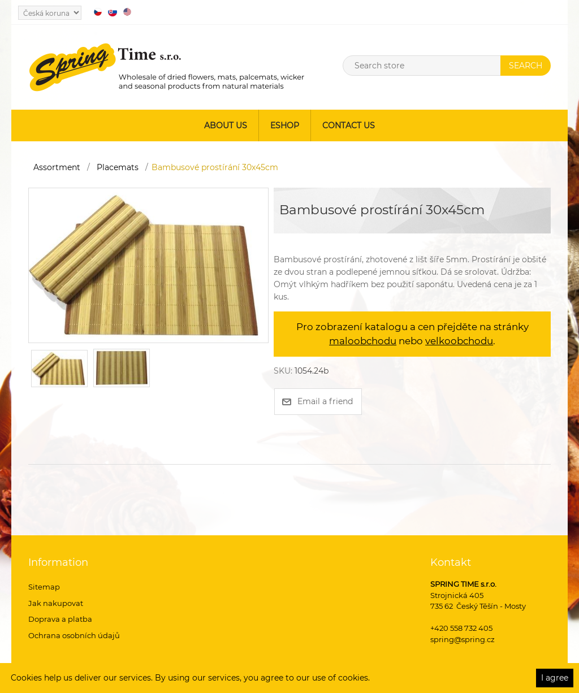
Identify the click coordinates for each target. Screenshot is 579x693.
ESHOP (284, 125)
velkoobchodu (459, 340)
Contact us (348, 125)
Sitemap (44, 586)
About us (225, 125)
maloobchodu (362, 340)
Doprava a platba (60, 618)
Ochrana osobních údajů (74, 635)
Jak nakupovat (55, 603)
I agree (554, 678)
